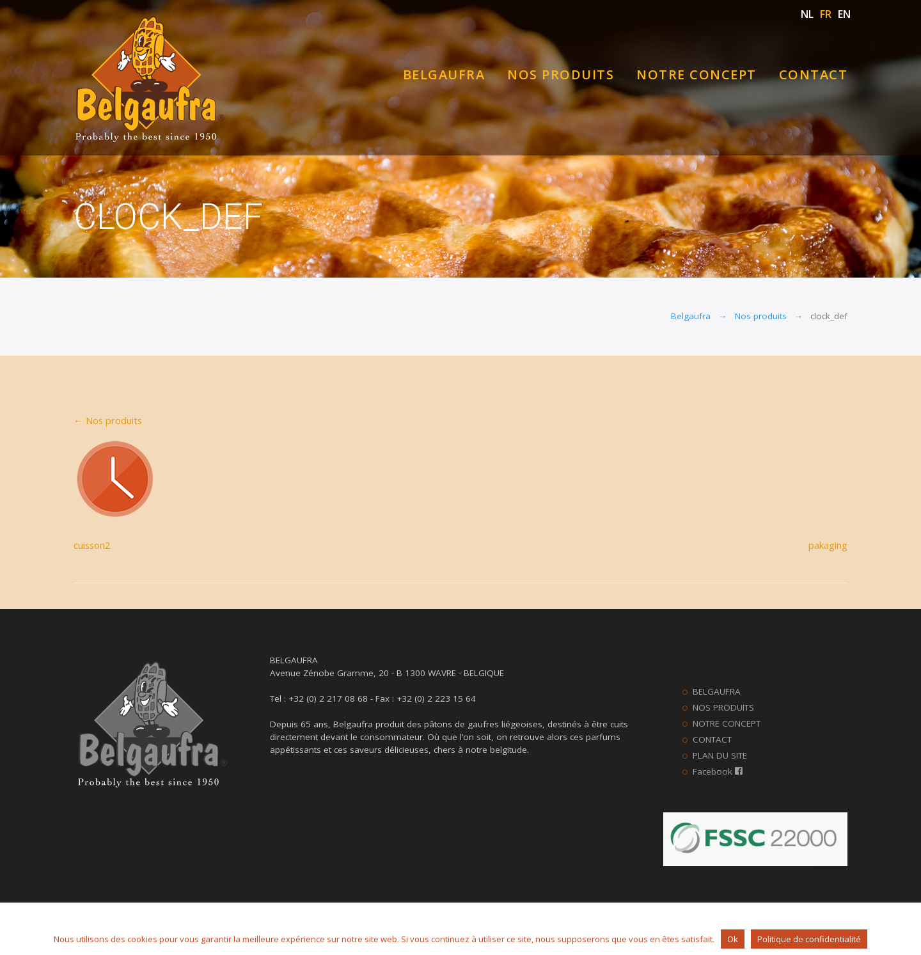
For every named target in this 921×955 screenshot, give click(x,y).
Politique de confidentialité (809, 939)
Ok (732, 939)
